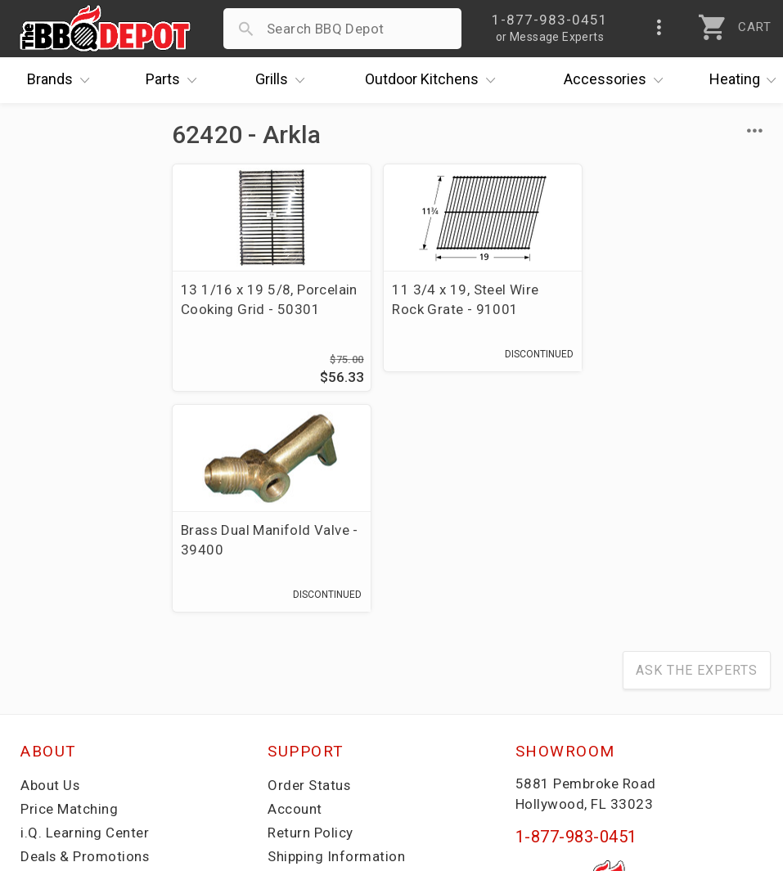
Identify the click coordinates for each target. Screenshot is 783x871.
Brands (62, 80)
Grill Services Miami (332, 660)
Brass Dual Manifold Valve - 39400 (672, 299)
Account (295, 589)
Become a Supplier (81, 684)
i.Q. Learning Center (84, 612)
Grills (284, 80)
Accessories (617, 80)
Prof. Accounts (69, 707)
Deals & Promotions (85, 636)
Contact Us (56, 731)
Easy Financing (68, 660)
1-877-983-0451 (576, 616)
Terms (288, 731)
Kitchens (434, 80)
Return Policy (310, 612)
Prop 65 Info (308, 684)
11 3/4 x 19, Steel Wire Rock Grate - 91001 (458, 299)
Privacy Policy (313, 707)
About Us (50, 565)
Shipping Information (336, 636)
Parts (175, 80)
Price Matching (69, 589)
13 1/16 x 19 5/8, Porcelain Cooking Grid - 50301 (259, 309)
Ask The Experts (697, 450)
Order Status (309, 565)
